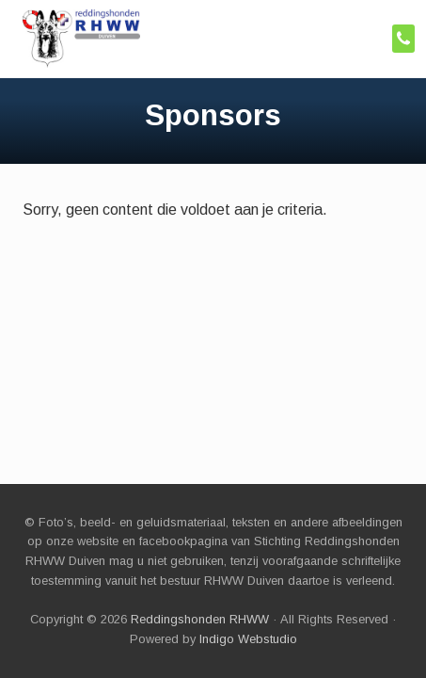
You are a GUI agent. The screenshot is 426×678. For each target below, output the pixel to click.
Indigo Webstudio (248, 639)
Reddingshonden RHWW (200, 619)
